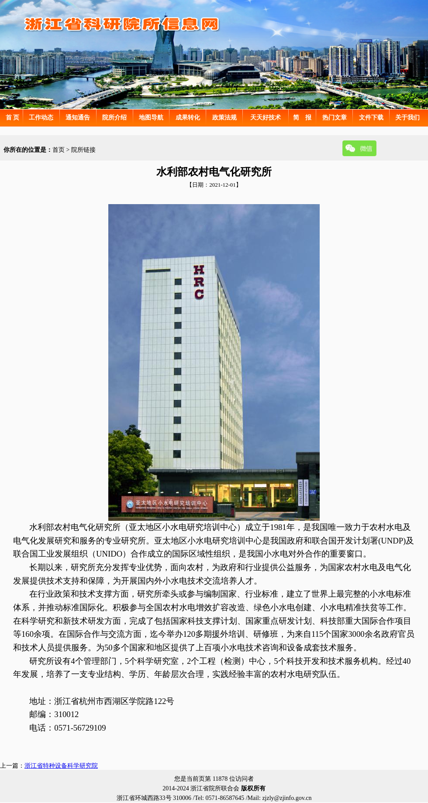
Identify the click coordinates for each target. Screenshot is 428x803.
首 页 (13, 117)
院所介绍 (114, 117)
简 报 (302, 117)
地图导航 (151, 117)
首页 (58, 150)
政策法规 (224, 117)
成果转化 (188, 117)
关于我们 (407, 117)
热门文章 (334, 117)
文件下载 (371, 117)
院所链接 (83, 150)
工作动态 (41, 117)
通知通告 (78, 117)
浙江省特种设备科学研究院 (61, 765)
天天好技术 (265, 117)
